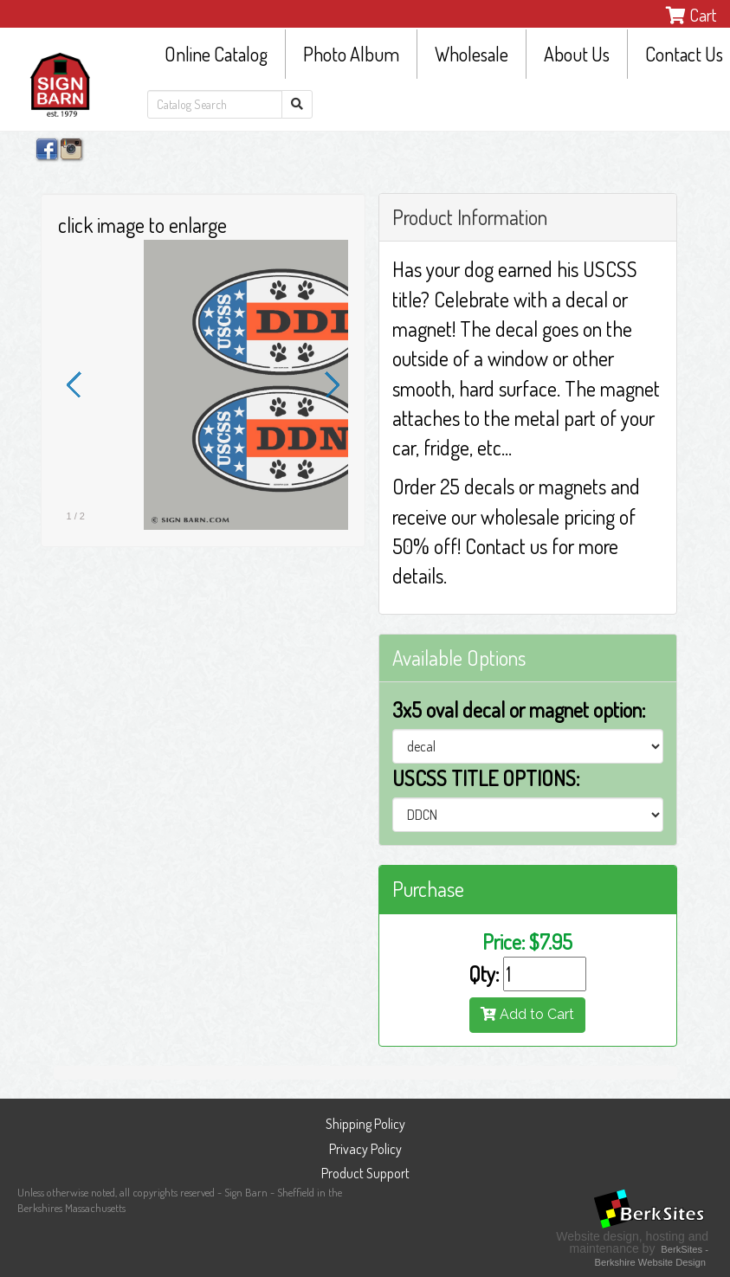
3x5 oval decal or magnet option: (518, 709)
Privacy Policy (365, 1149)
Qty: (483, 973)
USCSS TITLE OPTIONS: (485, 777)
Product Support (365, 1173)
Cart (691, 14)
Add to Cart (527, 1014)
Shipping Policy (365, 1123)
